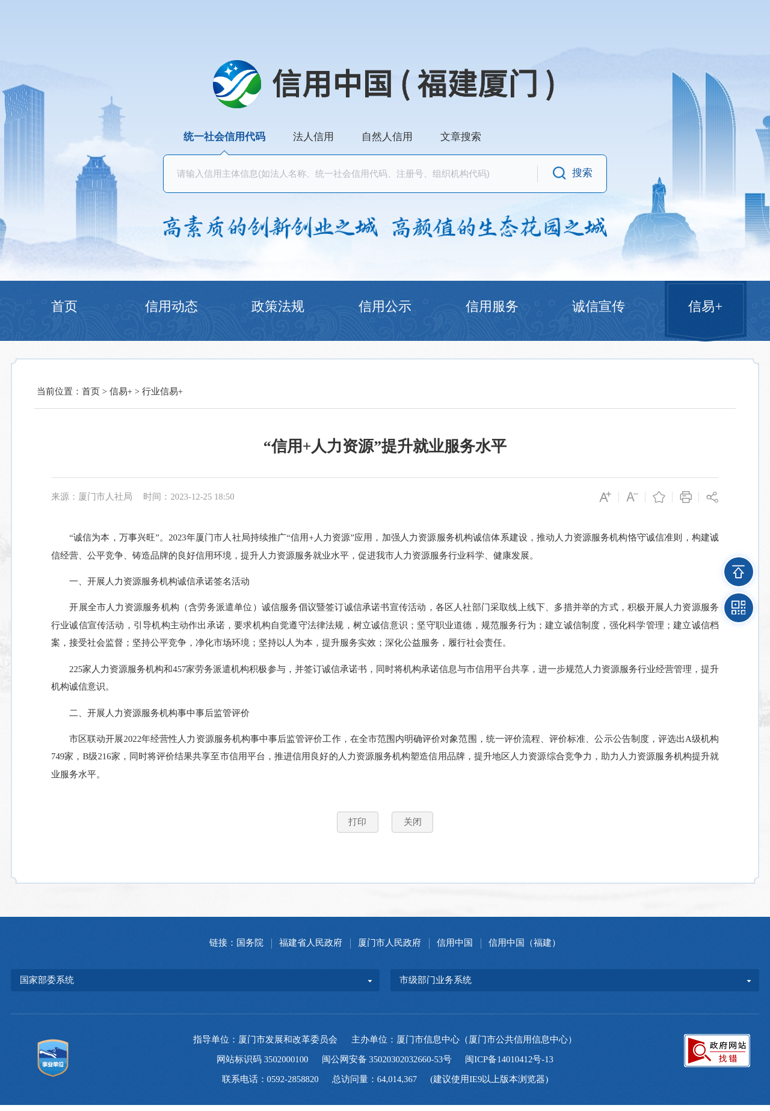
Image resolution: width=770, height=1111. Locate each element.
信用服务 (492, 308)
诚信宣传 (598, 308)
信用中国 (455, 948)
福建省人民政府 (310, 948)
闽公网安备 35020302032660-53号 (387, 1065)
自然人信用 (387, 136)
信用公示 (385, 308)
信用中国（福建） (524, 948)
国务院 (249, 948)
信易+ (705, 308)
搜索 (582, 173)
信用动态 (171, 308)
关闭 (413, 828)
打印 (357, 828)
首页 (64, 308)
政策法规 (277, 308)
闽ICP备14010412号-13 (509, 1065)
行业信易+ (162, 397)
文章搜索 (460, 136)
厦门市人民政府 (389, 948)
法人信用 (313, 136)
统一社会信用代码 (224, 136)
